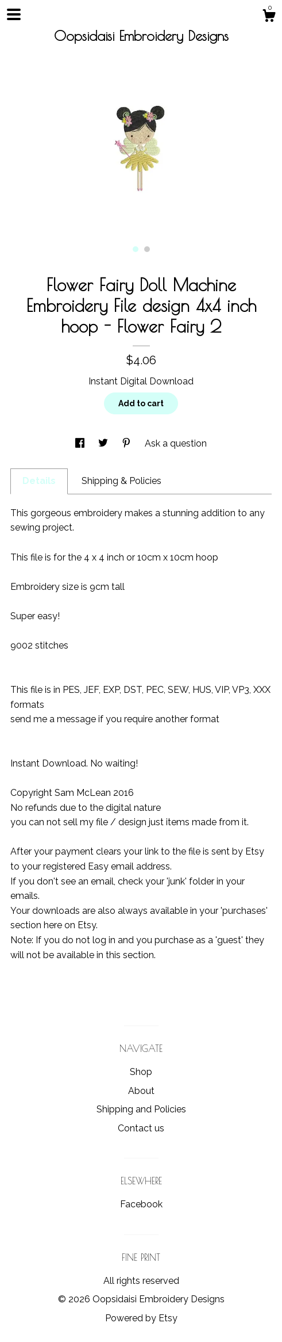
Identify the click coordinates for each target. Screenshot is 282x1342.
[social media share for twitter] (104, 443)
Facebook (141, 1204)
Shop (141, 1071)
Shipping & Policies (121, 480)
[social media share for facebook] (81, 443)
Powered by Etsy (141, 1318)
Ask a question (176, 443)
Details (39, 480)
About (141, 1090)
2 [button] (147, 249)
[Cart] (268, 17)
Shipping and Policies (141, 1109)
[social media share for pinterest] (127, 443)
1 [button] (135, 249)
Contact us (141, 1128)
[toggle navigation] (14, 14)
